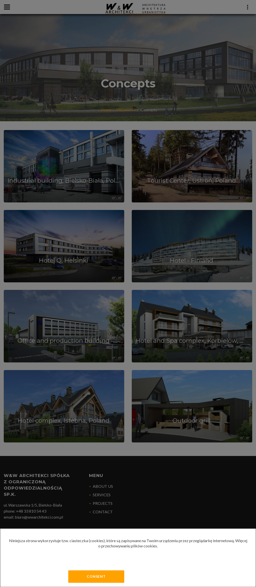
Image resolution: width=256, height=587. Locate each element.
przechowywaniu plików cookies (129, 545)
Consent (96, 576)
